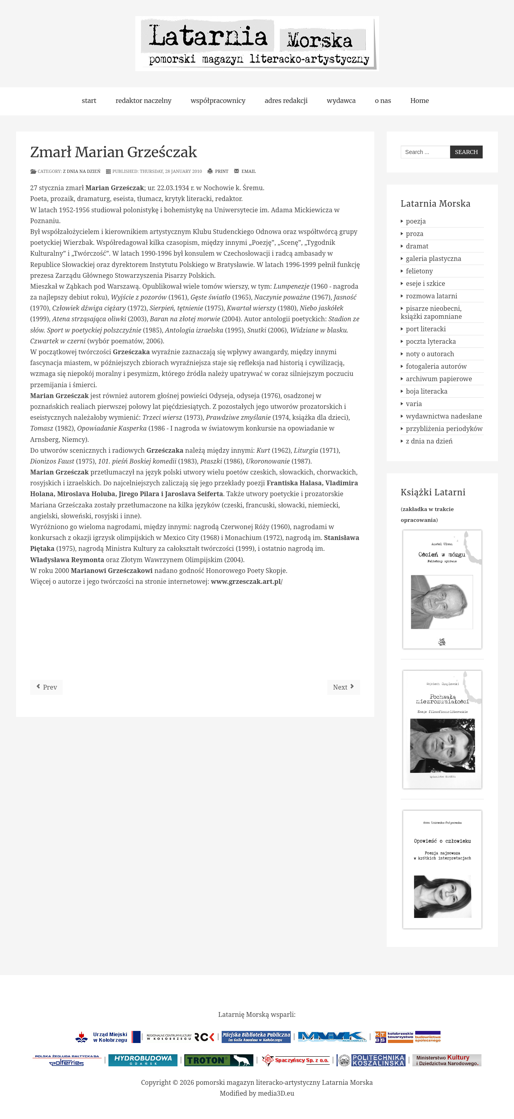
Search (466, 152)
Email (245, 171)
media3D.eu (276, 1093)
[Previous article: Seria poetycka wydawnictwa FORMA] (46, 687)
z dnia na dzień (81, 171)
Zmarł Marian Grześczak (113, 152)
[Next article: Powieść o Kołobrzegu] (343, 687)
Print (217, 171)
